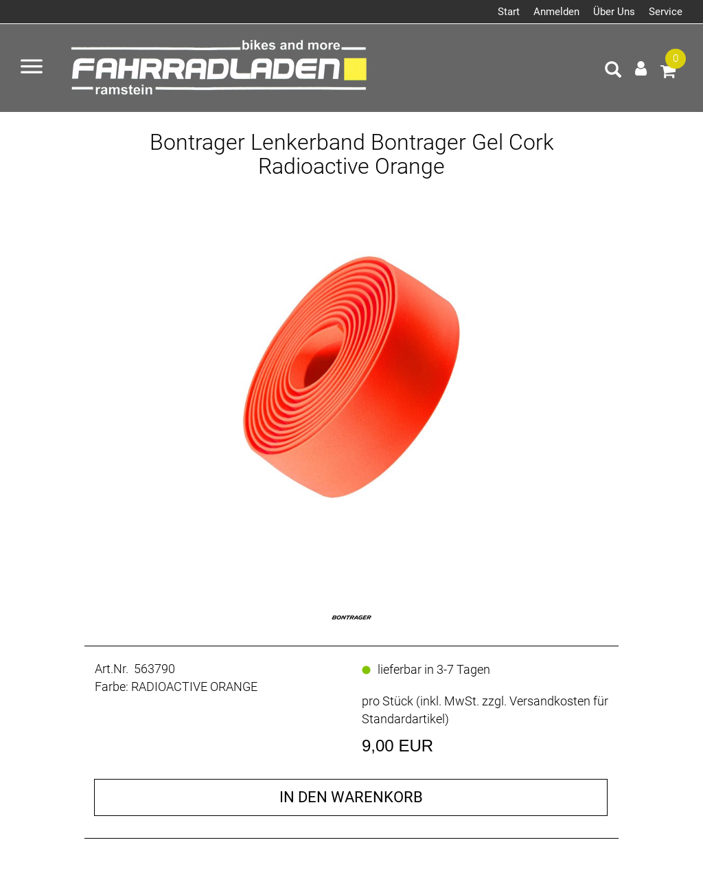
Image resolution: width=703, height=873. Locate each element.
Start (509, 11)
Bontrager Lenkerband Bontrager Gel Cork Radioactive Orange (352, 154)
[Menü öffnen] (31, 68)
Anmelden (556, 11)
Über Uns (614, 11)
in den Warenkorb (351, 797)
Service (665, 11)
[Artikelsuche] (613, 71)
